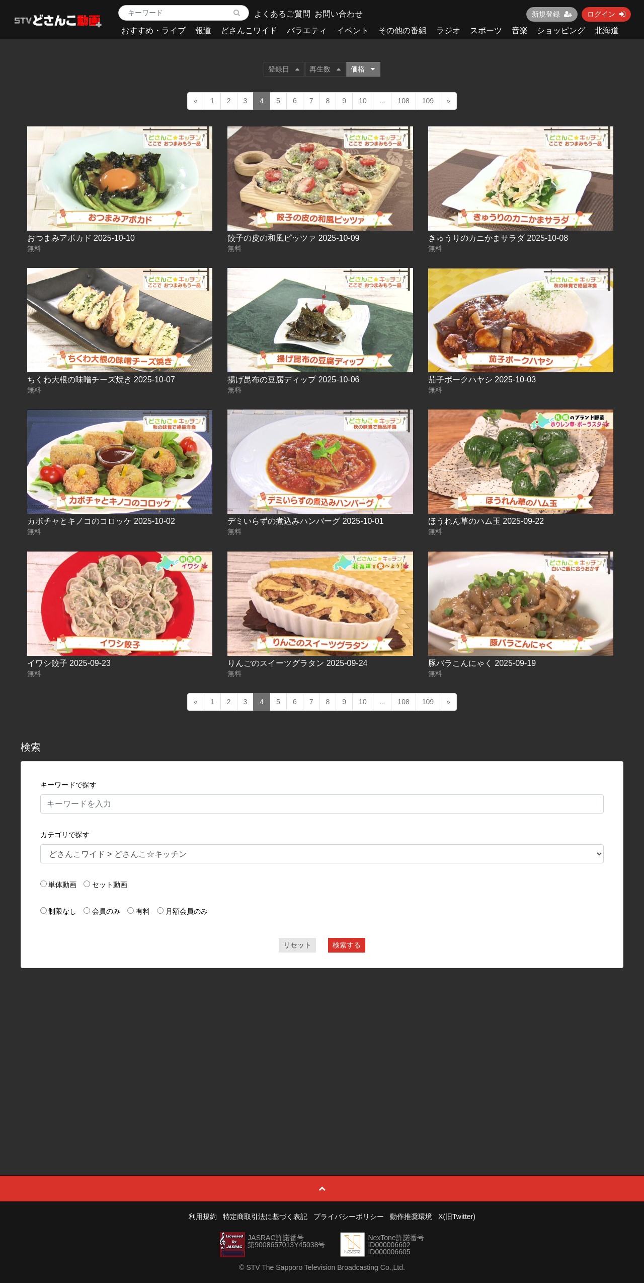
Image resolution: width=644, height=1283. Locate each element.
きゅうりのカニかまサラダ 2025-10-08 (498, 238)
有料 (143, 911)
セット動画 (109, 885)
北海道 (607, 30)
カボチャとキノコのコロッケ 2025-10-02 (101, 521)
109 (428, 101)
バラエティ (307, 30)
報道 (203, 30)
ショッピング (561, 30)
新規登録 (552, 14)
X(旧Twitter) (456, 1216)
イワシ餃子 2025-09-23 (69, 663)
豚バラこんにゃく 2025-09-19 (482, 663)
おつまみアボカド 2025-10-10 (81, 238)
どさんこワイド (249, 30)
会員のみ (106, 911)
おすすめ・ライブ (153, 30)
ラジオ (448, 30)
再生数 (325, 69)
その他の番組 (402, 30)
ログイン (606, 14)
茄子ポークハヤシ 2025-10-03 (482, 379)
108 (403, 101)
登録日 (283, 69)
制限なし (62, 911)
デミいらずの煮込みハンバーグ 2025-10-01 (305, 521)
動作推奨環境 (411, 1216)
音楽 (520, 30)
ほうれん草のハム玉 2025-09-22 (486, 521)
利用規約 (203, 1216)
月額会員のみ (187, 911)
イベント (353, 30)
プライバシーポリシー (348, 1216)
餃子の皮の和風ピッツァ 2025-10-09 (293, 238)
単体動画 (62, 885)
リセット (297, 945)
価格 (363, 69)
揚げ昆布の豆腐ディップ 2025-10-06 (293, 379)
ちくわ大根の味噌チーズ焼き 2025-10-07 (101, 379)
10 (363, 101)
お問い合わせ (338, 14)
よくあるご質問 (282, 14)
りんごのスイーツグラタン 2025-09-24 (297, 663)
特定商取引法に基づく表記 (265, 1216)
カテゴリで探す (65, 835)
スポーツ (486, 30)
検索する (347, 945)
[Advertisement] (322, 1048)
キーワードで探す (68, 785)
